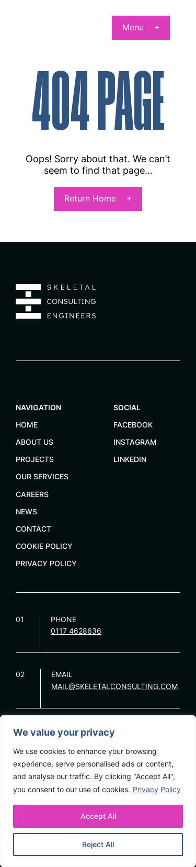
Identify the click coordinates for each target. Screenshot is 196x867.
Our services (42, 476)
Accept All (98, 816)
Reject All (98, 844)
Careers (32, 494)
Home (27, 424)
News (26, 511)
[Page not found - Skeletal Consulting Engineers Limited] (40, 34)
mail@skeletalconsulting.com (114, 686)
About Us (34, 441)
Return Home (90, 198)
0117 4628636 (76, 630)
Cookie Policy (44, 546)
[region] (98, 791)
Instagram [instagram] (135, 441)
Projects (35, 459)
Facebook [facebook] (133, 424)
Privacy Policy (157, 789)
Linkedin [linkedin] (129, 459)
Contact (33, 528)
